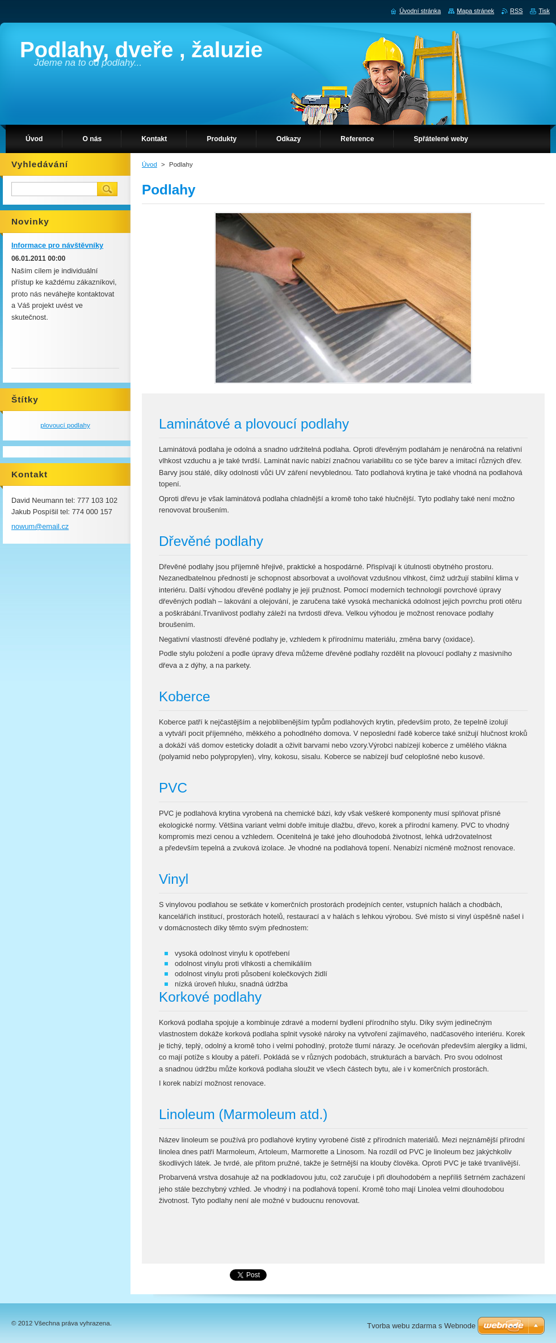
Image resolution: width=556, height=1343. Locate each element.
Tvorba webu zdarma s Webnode (421, 1325)
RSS (516, 10)
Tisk (544, 10)
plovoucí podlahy (65, 425)
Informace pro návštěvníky (57, 245)
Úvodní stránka (420, 10)
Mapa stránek (475, 10)
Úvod (149, 164)
